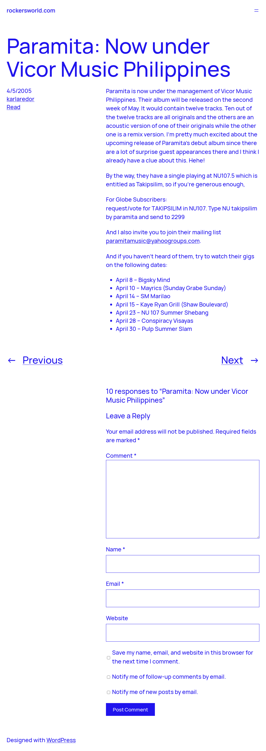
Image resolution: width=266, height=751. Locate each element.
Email (115, 584)
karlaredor (20, 99)
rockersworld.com (31, 10)
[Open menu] (256, 11)
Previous (43, 360)
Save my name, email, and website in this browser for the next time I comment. (182, 656)
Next (232, 360)
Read (13, 107)
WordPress (61, 740)
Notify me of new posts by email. (155, 692)
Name (115, 549)
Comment (121, 455)
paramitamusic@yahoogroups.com (153, 241)
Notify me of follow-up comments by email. (169, 676)
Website (117, 618)
